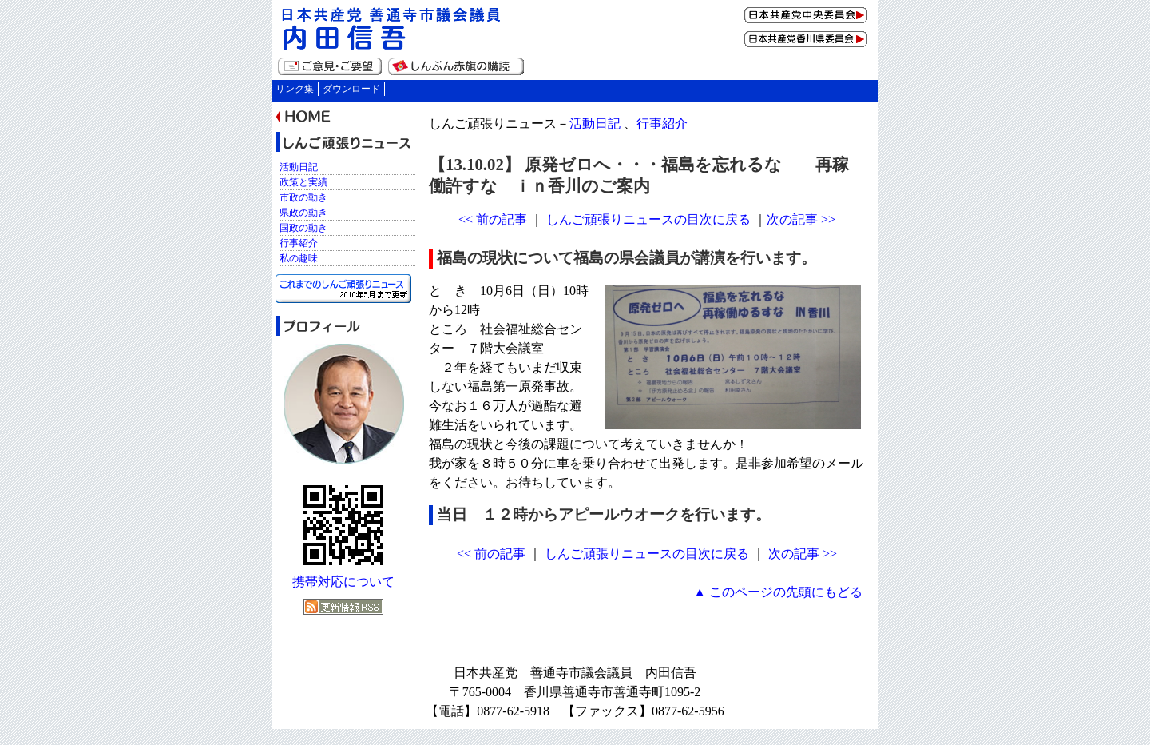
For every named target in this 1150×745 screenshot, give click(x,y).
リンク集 (295, 88)
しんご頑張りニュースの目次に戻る (648, 219)
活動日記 (595, 123)
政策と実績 (303, 182)
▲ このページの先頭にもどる (777, 592)
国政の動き (303, 227)
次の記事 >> (801, 219)
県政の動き (303, 212)
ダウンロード (351, 88)
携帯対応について (343, 581)
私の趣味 (299, 258)
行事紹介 (662, 123)
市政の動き (303, 197)
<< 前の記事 (492, 219)
